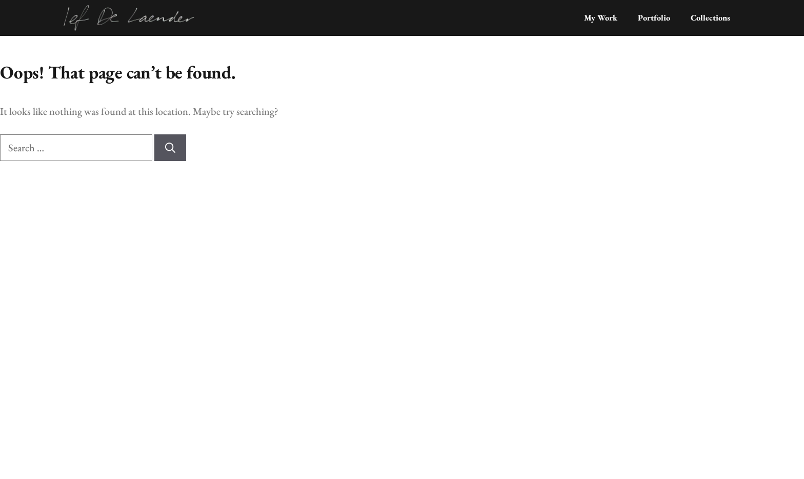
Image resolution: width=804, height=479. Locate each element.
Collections (710, 17)
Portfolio (654, 17)
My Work (600, 17)
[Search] (170, 147)
